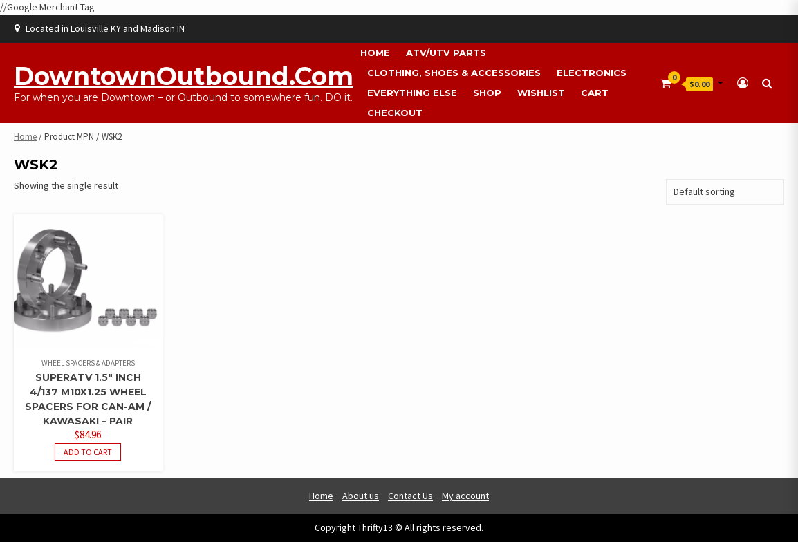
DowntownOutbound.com (183, 76)
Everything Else (412, 92)
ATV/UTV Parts (446, 52)
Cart (595, 92)
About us (360, 495)
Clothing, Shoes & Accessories (454, 72)
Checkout (395, 112)
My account (465, 495)
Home (375, 52)
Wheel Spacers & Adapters (88, 363)
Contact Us (410, 495)
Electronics (592, 72)
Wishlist (541, 92)
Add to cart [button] (88, 452)
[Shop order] (725, 192)
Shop (487, 92)
